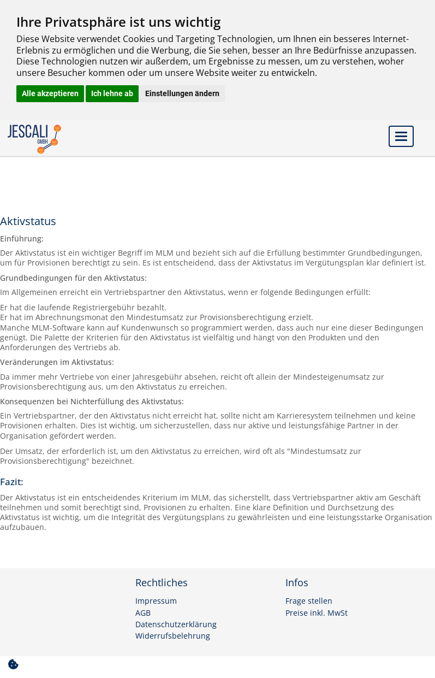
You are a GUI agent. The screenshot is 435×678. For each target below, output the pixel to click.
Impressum (156, 601)
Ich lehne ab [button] (112, 93)
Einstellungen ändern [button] (182, 93)
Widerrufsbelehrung (172, 636)
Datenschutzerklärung (176, 624)
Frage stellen (308, 601)
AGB (143, 613)
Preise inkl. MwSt (316, 613)
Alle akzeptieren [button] (50, 93)
